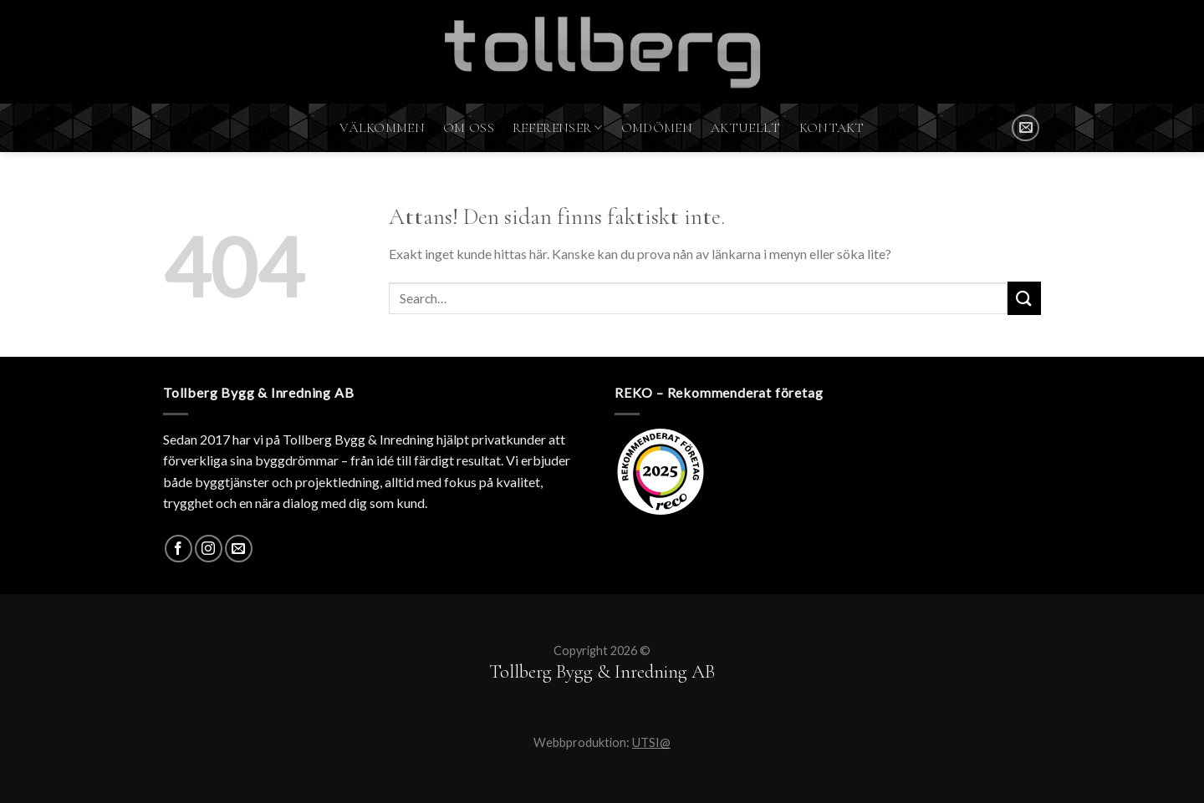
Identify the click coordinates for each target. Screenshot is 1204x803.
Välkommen (382, 127)
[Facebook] (178, 548)
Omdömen (656, 127)
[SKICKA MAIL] (1025, 128)
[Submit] (1024, 298)
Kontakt (832, 127)
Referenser (558, 127)
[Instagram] (208, 548)
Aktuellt (746, 127)
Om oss (468, 127)
